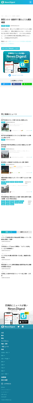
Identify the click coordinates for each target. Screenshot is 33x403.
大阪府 (12, 181)
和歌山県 (4, 183)
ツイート (6, 84)
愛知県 (7, 202)
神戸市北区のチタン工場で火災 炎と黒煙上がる (14, 120)
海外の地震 (4, 380)
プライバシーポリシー (5, 389)
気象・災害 (3, 195)
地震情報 (3, 377)
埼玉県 (3, 201)
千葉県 (7, 201)
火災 (2, 118)
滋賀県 (3, 181)
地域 (2, 349)
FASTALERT (3, 396)
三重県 (12, 202)
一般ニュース (7, 16)
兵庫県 (13, 16)
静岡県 (3, 202)
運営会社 (3, 387)
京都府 (7, 181)
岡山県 (12, 204)
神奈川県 (17, 201)
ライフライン (5, 341)
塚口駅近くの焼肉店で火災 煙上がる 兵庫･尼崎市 (15, 162)
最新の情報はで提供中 (10, 48)
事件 (2, 335)
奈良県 (21, 181)
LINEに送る (27, 84)
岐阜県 (22, 201)
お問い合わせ (4, 394)
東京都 (12, 201)
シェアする (16, 84)
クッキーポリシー (5, 392)
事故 (2, 338)
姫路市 (18, 16)
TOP (2, 16)
